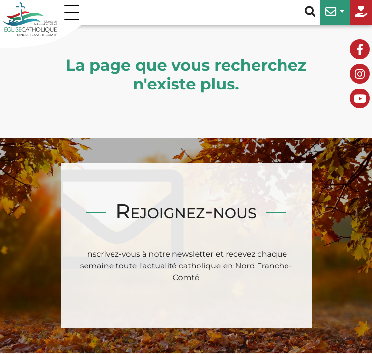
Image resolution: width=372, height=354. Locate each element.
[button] (335, 12)
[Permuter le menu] (73, 12)
